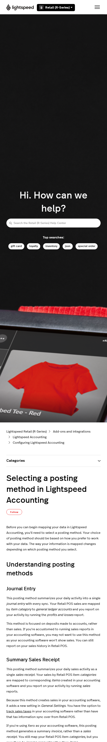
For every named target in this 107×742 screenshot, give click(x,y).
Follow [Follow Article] (14, 512)
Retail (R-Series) (56, 7)
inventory (51, 246)
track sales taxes (18, 711)
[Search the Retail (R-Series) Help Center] (53, 223)
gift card (16, 246)
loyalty (33, 246)
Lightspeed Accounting (30, 437)
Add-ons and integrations (71, 431)
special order (86, 246)
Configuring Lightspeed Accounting (38, 442)
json (67, 246)
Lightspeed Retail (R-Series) (26, 431)
